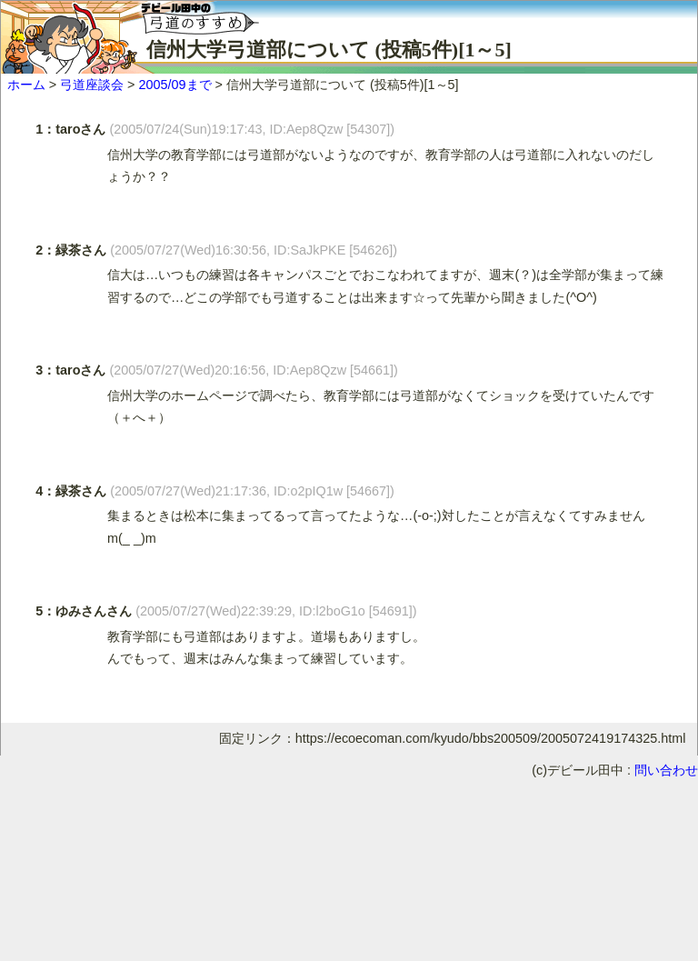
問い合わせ (666, 770)
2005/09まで (174, 84)
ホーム (26, 84)
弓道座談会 (92, 84)
